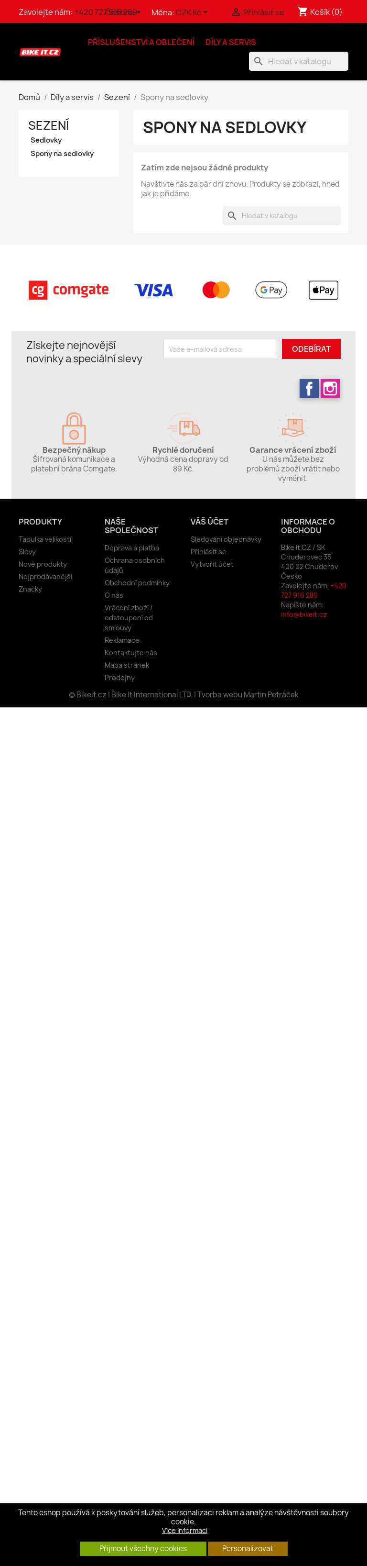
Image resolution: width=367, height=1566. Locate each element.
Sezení (48, 125)
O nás (114, 595)
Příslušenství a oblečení (141, 42)
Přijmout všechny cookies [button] (143, 1549)
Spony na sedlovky (62, 153)
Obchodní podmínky (137, 582)
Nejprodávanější (45, 576)
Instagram (330, 388)
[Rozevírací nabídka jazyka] (124, 13)
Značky (30, 588)
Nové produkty (43, 564)
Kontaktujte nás (131, 652)
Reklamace (122, 640)
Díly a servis (230, 42)
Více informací (184, 1530)
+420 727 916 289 (313, 590)
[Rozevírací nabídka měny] (193, 13)
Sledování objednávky (226, 539)
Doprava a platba (132, 547)
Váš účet (209, 521)
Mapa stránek (127, 665)
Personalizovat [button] (247, 1549)
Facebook (309, 388)
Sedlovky (46, 140)
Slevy (27, 551)
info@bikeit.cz (304, 614)
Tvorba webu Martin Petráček (248, 695)
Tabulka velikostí (45, 539)
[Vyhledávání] (298, 61)
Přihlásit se (209, 551)
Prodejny (120, 677)
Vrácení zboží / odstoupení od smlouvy (129, 617)
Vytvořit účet (212, 564)
